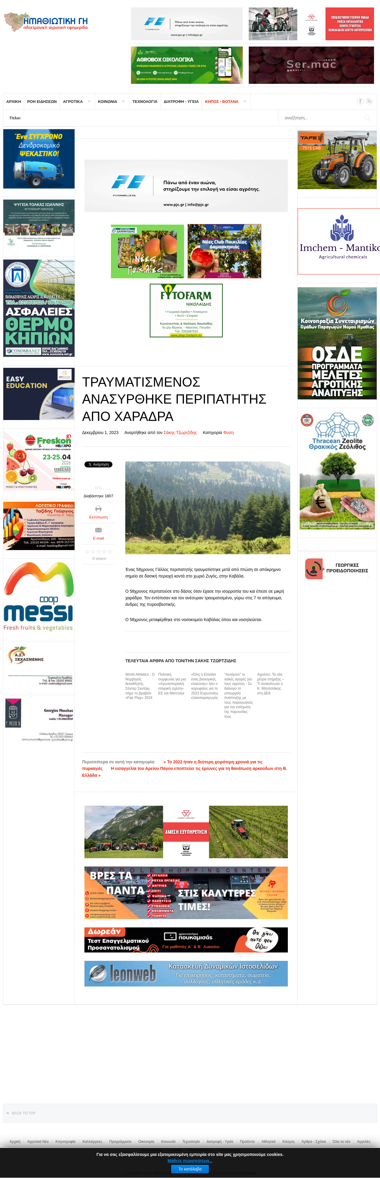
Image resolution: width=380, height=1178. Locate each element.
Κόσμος (288, 1142)
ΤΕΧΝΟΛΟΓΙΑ (144, 101)
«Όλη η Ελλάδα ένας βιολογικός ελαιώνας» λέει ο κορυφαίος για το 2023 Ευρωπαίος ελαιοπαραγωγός (204, 686)
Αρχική (15, 1142)
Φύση (228, 432)
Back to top (24, 1113)
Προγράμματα (120, 1142)
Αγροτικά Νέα (38, 1142)
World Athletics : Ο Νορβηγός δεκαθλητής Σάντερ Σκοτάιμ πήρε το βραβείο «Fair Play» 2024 (140, 686)
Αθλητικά (269, 1142)
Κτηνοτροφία (65, 1142)
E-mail (98, 538)
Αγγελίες (363, 1142)
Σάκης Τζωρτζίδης (180, 432)
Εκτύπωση (98, 517)
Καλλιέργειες (92, 1142)
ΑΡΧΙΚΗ (13, 101)
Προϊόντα (247, 1142)
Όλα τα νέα (341, 1142)
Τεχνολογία (191, 1142)
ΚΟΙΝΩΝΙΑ (108, 101)
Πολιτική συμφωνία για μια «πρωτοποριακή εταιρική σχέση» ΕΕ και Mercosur (172, 683)
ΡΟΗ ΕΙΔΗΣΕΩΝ (42, 101)
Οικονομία (146, 1142)
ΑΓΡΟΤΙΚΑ (73, 101)
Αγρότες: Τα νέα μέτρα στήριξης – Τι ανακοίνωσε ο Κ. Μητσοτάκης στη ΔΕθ (270, 683)
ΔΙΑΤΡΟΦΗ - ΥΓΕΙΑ (181, 101)
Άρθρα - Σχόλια (314, 1142)
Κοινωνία (168, 1142)
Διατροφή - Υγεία (220, 1142)
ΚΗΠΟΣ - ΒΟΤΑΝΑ (221, 101)
